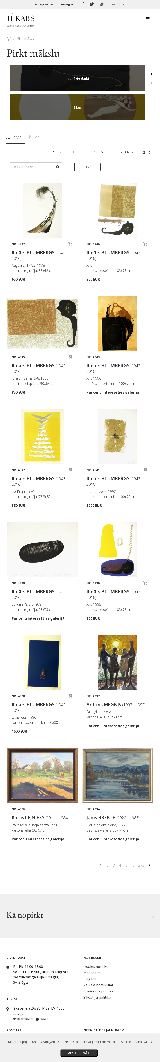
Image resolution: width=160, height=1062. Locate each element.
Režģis (13, 108)
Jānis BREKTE (113, 788)
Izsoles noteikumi (97, 937)
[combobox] (146, 124)
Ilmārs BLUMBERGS (40, 226)
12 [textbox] (143, 123)
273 (94, 123)
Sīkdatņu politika (97, 968)
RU (124, 4)
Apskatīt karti (23, 990)
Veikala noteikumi (98, 956)
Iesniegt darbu (44, 4)
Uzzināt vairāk (142, 1042)
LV (113, 4)
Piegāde (90, 950)
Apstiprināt (79, 1053)
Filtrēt (87, 138)
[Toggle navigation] (148, 20)
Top (33, 108)
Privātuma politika (98, 962)
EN (118, 4)
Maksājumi (92, 943)
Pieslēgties (68, 4)
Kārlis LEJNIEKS (40, 788)
